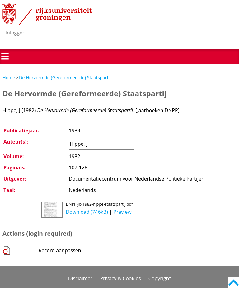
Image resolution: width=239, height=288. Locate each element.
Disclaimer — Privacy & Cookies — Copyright (119, 278)
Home (8, 77)
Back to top (233, 282)
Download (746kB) (87, 211)
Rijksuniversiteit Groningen (47, 14)
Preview (122, 211)
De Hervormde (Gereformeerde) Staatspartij (65, 77)
